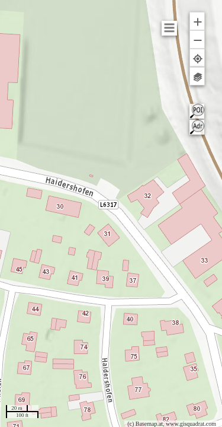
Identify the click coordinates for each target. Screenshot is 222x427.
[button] (197, 21)
